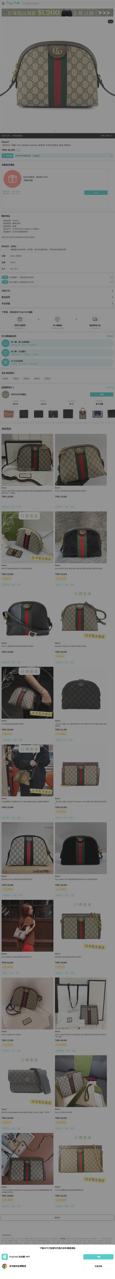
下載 (98, 1257)
